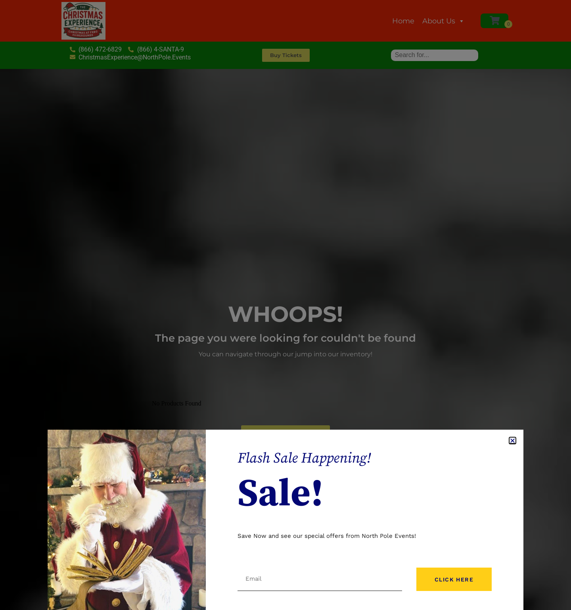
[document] (285, 305)
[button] (512, 441)
